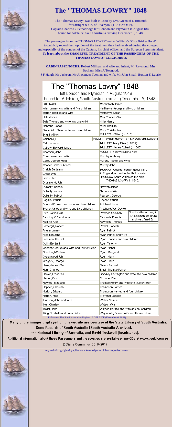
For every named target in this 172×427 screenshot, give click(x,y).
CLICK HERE (116, 57)
